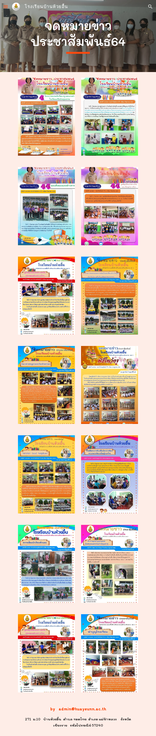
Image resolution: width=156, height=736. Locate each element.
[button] (5, 6)
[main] (78, 36)
